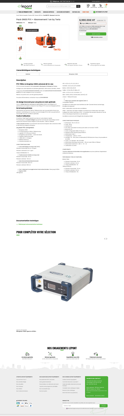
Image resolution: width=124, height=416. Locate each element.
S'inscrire (104, 405)
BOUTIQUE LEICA (76, 12)
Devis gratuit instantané (45, 382)
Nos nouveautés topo (44, 388)
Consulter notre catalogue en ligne (71, 388)
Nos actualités (19, 384)
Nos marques (19, 386)
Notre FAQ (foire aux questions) (70, 392)
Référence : (19, 22)
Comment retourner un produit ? (70, 382)
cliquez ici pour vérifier (99, 408)
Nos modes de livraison (22, 391)
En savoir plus (82, 30)
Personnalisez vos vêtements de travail (48, 384)
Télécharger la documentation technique (29, 224)
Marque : (30, 22)
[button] (20, 58)
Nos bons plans (43, 391)
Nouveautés (38, 12)
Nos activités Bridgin (21, 382)
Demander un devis (99, 395)
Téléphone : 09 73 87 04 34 (61, 1)
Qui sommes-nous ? (21, 379)
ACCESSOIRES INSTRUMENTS (63, 12)
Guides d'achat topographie (69, 379)
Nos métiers (19, 388)
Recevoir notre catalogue (69, 390)
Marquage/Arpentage (48, 12)
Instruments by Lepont (100, 12)
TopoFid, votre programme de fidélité (48, 386)
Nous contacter (90, 395)
